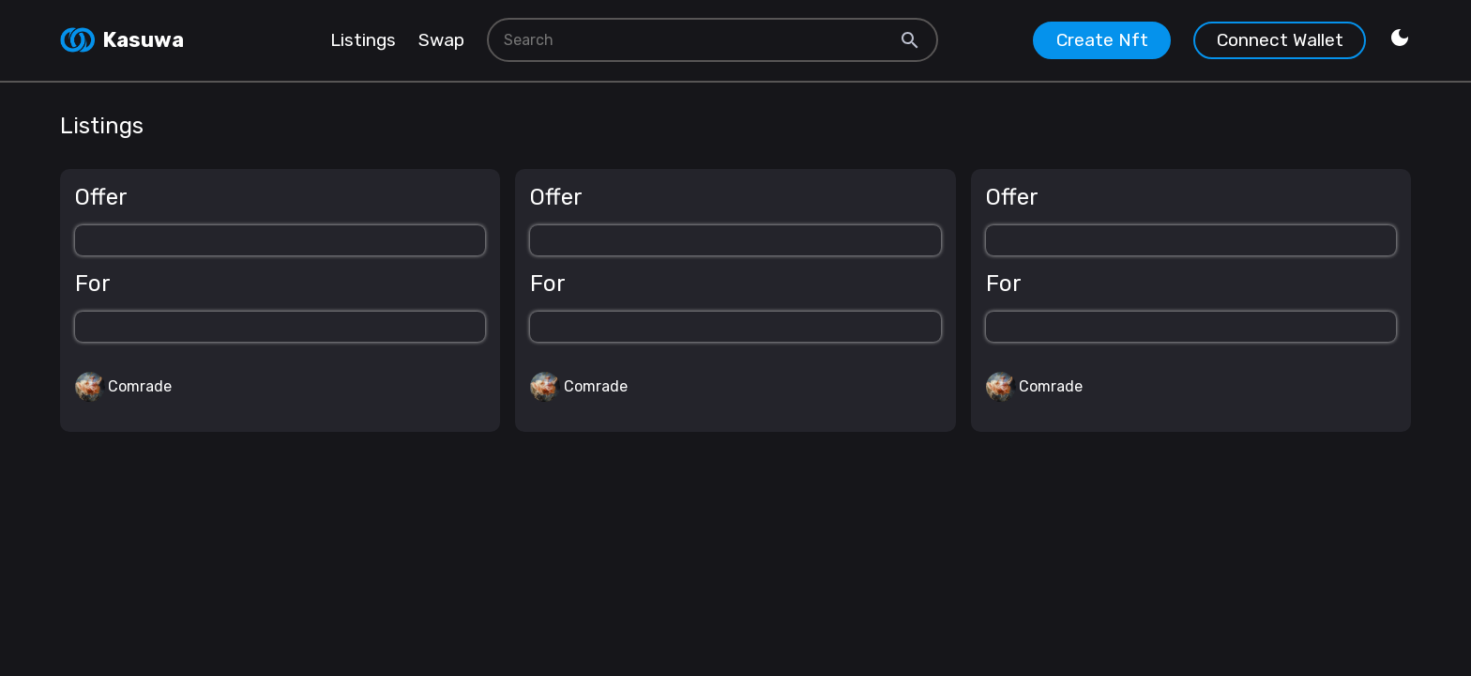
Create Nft (1102, 40)
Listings (363, 40)
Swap (441, 40)
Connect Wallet (1280, 40)
